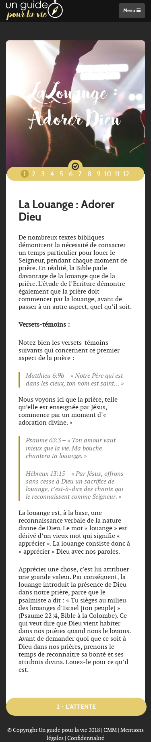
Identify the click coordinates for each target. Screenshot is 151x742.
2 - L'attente (76, 707)
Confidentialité (85, 738)
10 (108, 174)
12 (126, 174)
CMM (110, 730)
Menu (132, 10)
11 (117, 174)
